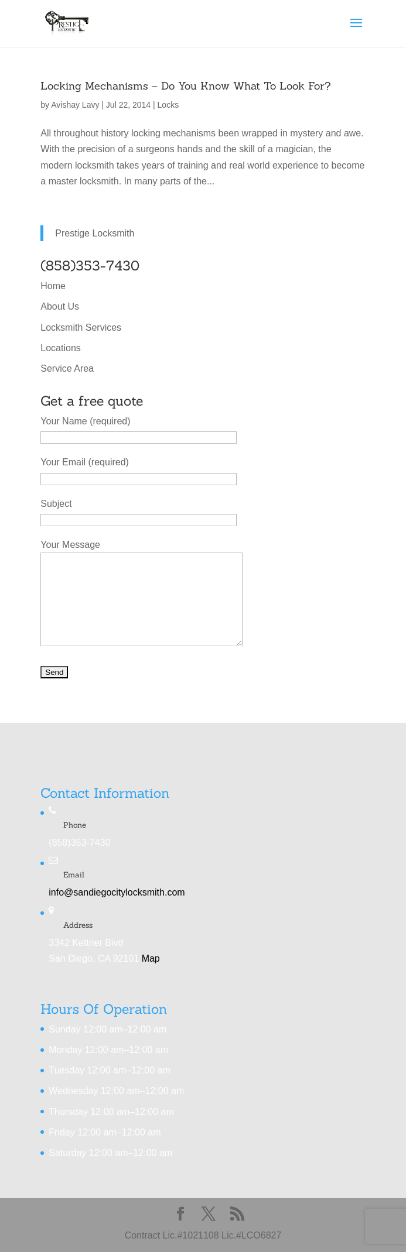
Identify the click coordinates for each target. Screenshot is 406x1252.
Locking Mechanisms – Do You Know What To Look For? (185, 85)
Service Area (67, 368)
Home (53, 286)
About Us (59, 306)
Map (151, 958)
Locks (168, 104)
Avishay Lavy (75, 104)
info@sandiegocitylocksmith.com (117, 892)
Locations (60, 348)
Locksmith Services (80, 327)
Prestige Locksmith (94, 233)
